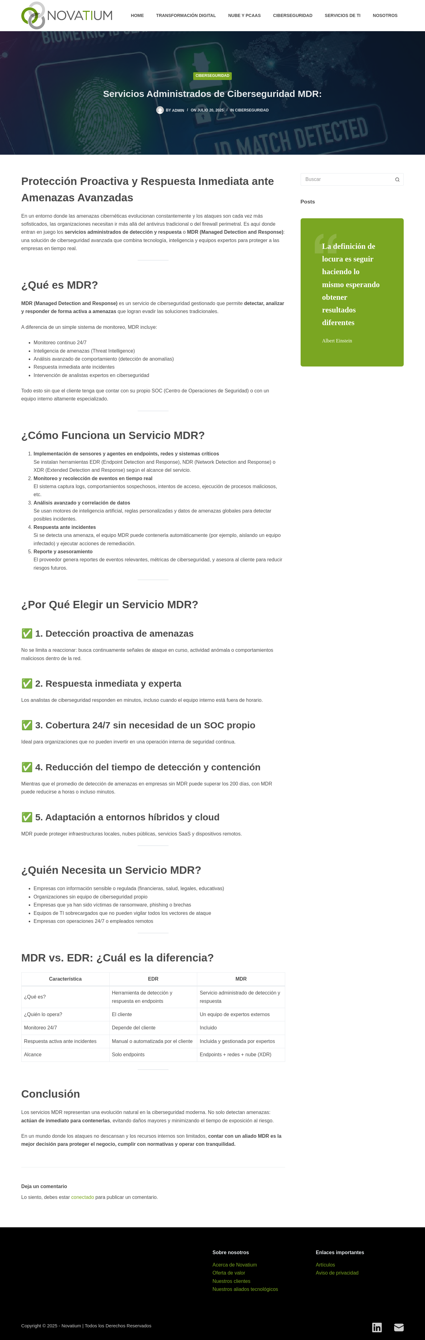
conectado (82, 1197)
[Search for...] (346, 179)
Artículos (325, 1264)
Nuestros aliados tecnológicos (245, 1289)
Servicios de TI (342, 15)
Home (137, 15)
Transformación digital (186, 15)
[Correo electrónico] (399, 1327)
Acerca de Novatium (234, 1264)
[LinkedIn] (377, 1327)
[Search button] (397, 179)
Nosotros (385, 15)
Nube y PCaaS (244, 15)
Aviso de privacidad (337, 1272)
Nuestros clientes (231, 1281)
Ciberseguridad (293, 15)
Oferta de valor (228, 1272)
